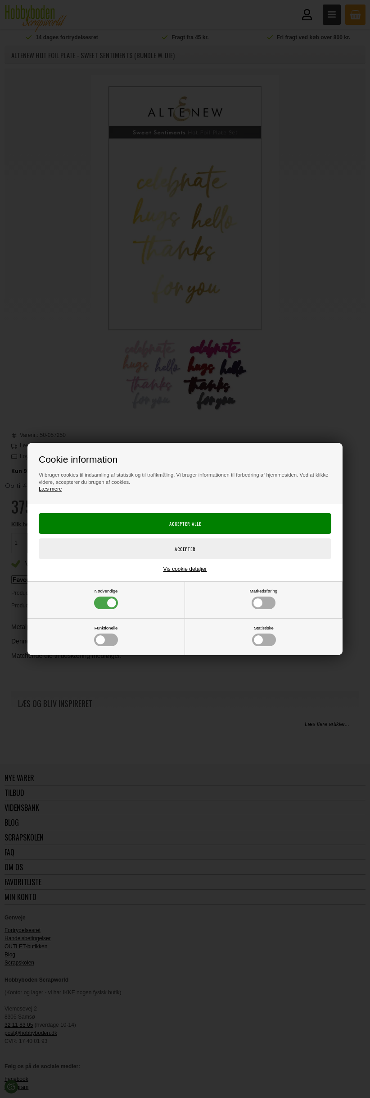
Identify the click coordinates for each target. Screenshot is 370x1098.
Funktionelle (106, 635)
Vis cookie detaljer (185, 569)
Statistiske (264, 635)
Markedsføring (263, 598)
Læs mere (50, 489)
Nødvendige (106, 598)
